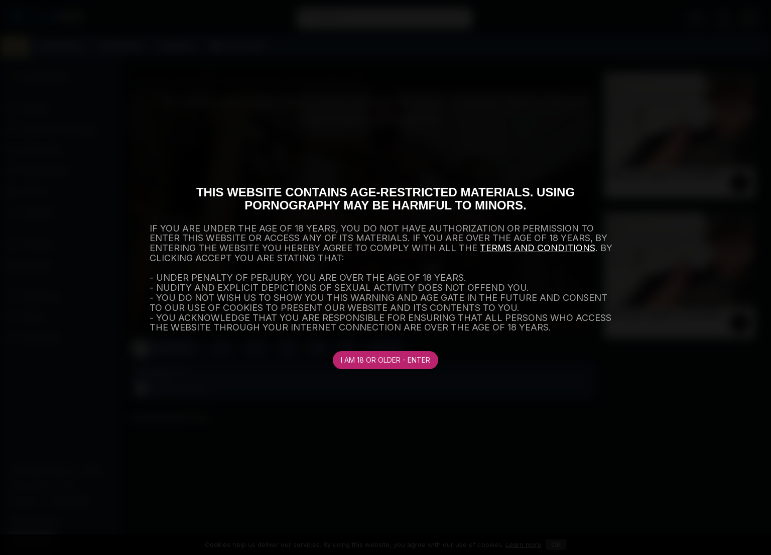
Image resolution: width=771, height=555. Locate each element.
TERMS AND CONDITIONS (537, 248)
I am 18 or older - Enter (385, 360)
